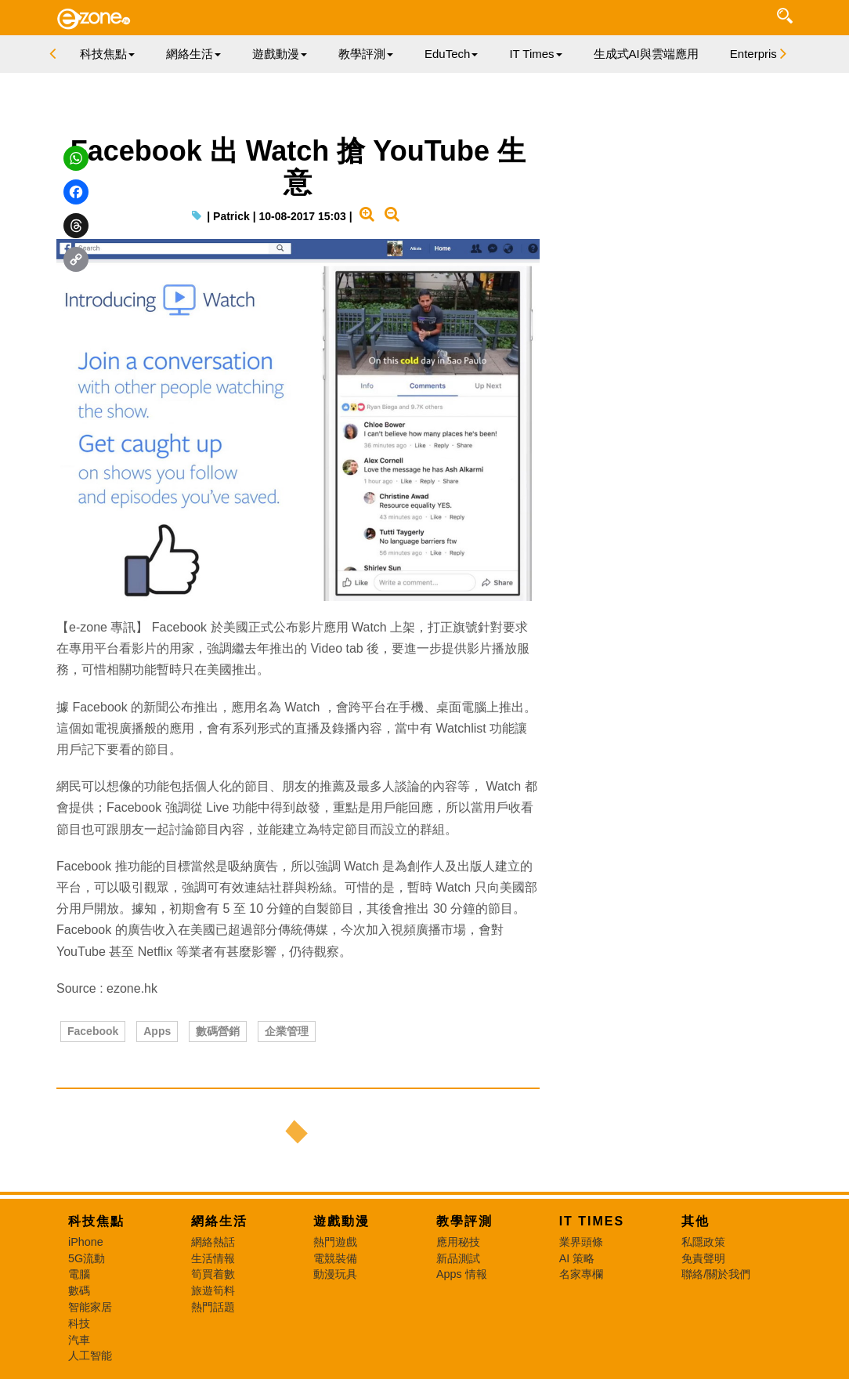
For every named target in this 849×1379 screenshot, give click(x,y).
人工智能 (90, 1355)
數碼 (79, 1290)
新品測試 (458, 1258)
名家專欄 (581, 1274)
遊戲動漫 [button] (279, 53)
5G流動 (86, 1258)
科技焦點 (96, 1221)
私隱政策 (703, 1242)
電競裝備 (335, 1258)
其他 (695, 1221)
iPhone (85, 1242)
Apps (157, 1031)
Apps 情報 (461, 1274)
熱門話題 (213, 1307)
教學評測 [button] (365, 53)
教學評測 (464, 1221)
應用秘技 (458, 1242)
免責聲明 (703, 1258)
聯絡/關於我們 (715, 1274)
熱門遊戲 (335, 1242)
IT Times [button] (535, 53)
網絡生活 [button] (193, 53)
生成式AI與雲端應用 (646, 53)
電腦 (79, 1274)
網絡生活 (219, 1221)
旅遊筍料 (213, 1290)
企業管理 (287, 1031)
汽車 (79, 1340)
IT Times (592, 1221)
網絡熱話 (213, 1242)
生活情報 (213, 1258)
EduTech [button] (451, 53)
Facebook (92, 1031)
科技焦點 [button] (107, 53)
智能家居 (90, 1307)
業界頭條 (581, 1242)
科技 (79, 1323)
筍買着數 (213, 1274)
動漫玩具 (335, 1274)
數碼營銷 (218, 1031)
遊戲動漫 (341, 1221)
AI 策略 (577, 1258)
